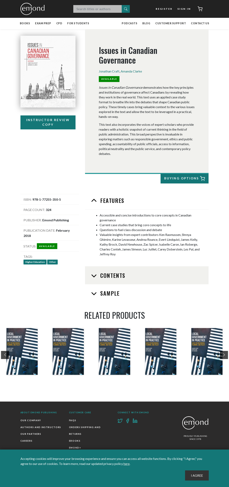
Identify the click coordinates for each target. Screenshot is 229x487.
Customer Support (170, 23)
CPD (59, 23)
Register (164, 8)
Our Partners (30, 433)
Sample (109, 293)
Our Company (30, 420)
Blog (146, 23)
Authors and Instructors (40, 426)
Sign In (184, 8)
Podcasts (129, 23)
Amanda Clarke (131, 71)
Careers (26, 440)
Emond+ (75, 447)
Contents (112, 275)
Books (25, 23)
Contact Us (200, 23)
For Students (78, 23)
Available (109, 79)
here (127, 464)
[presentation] (5, 355)
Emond (33, 9)
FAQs (72, 420)
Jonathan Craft (109, 71)
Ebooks (75, 440)
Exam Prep (43, 23)
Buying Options (184, 178)
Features (111, 200)
